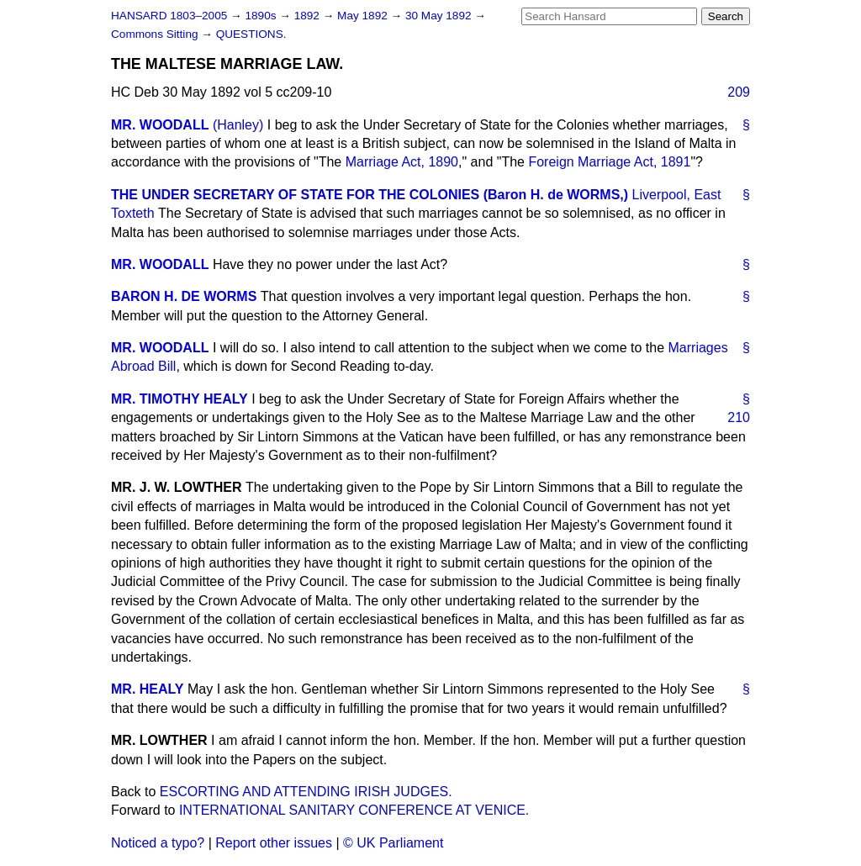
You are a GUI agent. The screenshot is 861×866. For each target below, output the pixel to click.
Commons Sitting (156, 34)
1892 (308, 15)
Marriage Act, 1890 (402, 162)
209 (738, 92)
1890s (262, 15)
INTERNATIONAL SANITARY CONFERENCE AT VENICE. (354, 810)
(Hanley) (238, 125)
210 (738, 417)
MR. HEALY (147, 689)
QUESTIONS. (251, 34)
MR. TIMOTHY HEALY (179, 399)
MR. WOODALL (160, 125)
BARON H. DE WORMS (183, 296)
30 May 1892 (439, 15)
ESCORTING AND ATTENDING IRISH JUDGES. (306, 791)
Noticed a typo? (157, 843)
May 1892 (363, 15)
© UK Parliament (393, 843)
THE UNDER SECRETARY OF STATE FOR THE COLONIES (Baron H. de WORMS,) (369, 194)
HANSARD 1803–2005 (169, 15)
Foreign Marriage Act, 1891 (609, 162)
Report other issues (273, 843)
